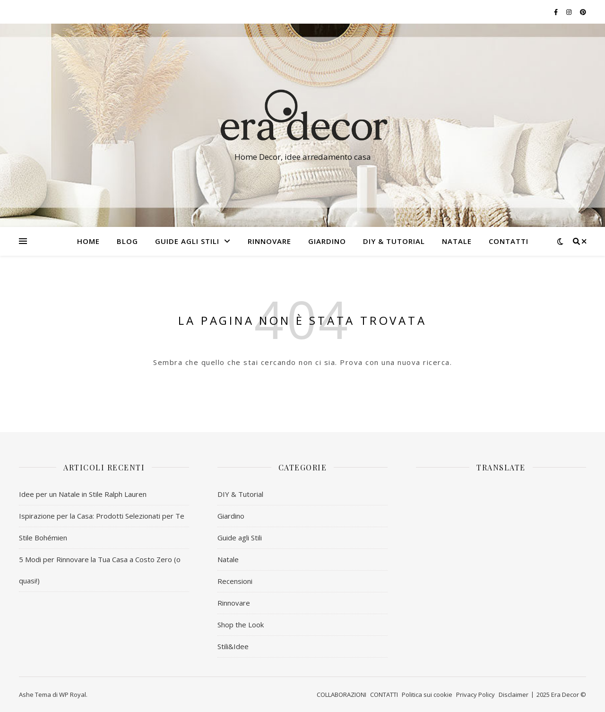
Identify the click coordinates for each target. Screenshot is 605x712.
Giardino (230, 516)
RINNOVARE (269, 241)
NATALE (457, 241)
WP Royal (72, 694)
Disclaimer (513, 694)
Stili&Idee (233, 646)
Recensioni (234, 581)
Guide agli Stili (187, 241)
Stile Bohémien (43, 537)
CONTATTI (508, 241)
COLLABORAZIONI (341, 694)
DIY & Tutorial (394, 241)
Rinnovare (233, 603)
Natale (228, 559)
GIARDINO (327, 241)
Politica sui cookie (427, 694)
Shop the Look (240, 624)
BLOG (127, 241)
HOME (88, 241)
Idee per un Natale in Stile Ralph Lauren (83, 494)
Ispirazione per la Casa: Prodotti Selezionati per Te (101, 516)
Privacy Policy (475, 694)
